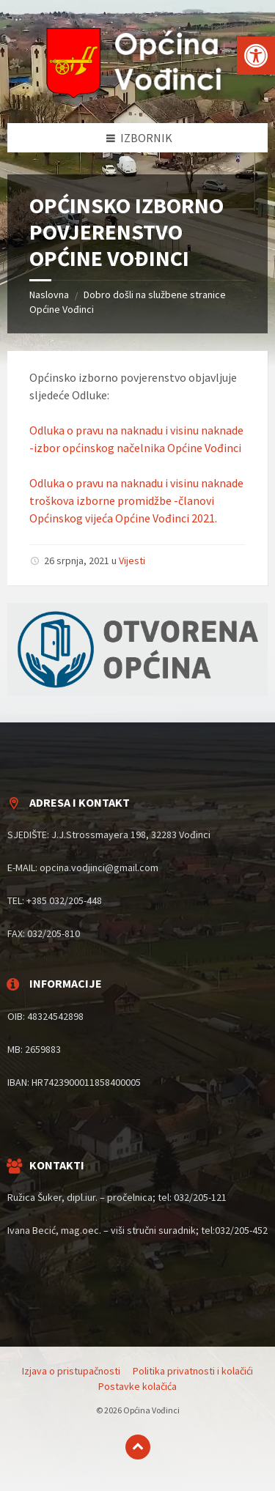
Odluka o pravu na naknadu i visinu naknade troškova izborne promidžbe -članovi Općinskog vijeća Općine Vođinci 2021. (136, 500)
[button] (256, 56)
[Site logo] (138, 94)
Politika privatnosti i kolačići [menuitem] (193, 1370)
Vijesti (132, 560)
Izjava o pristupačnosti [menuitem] (71, 1370)
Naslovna (49, 294)
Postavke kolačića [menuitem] (137, 1386)
